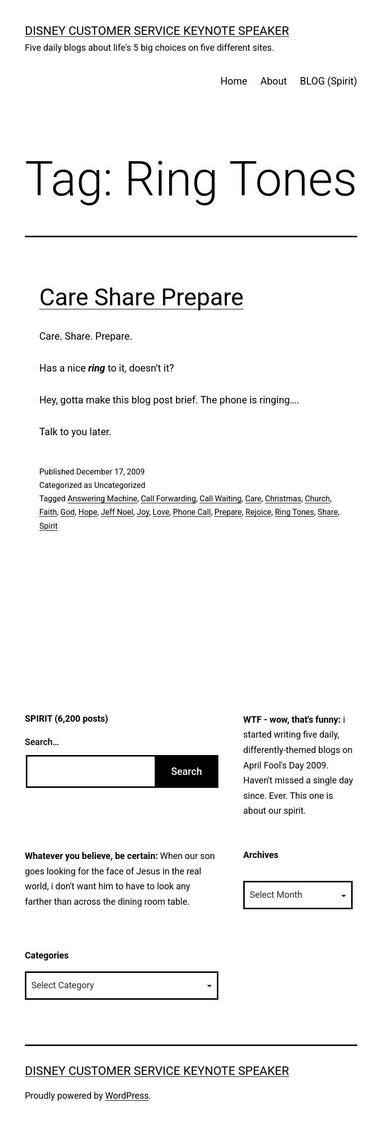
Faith (48, 512)
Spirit (48, 526)
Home (233, 81)
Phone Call (192, 512)
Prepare (228, 512)
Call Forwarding (168, 498)
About (273, 81)
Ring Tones (294, 512)
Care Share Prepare (141, 297)
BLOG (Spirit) (328, 81)
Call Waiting (220, 498)
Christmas (283, 498)
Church (317, 498)
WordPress (127, 1095)
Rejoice (258, 512)
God (67, 512)
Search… (42, 742)
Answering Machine (102, 498)
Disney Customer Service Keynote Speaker (157, 31)
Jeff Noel (117, 512)
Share (327, 512)
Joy (143, 512)
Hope (88, 512)
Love (161, 512)
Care (253, 498)
